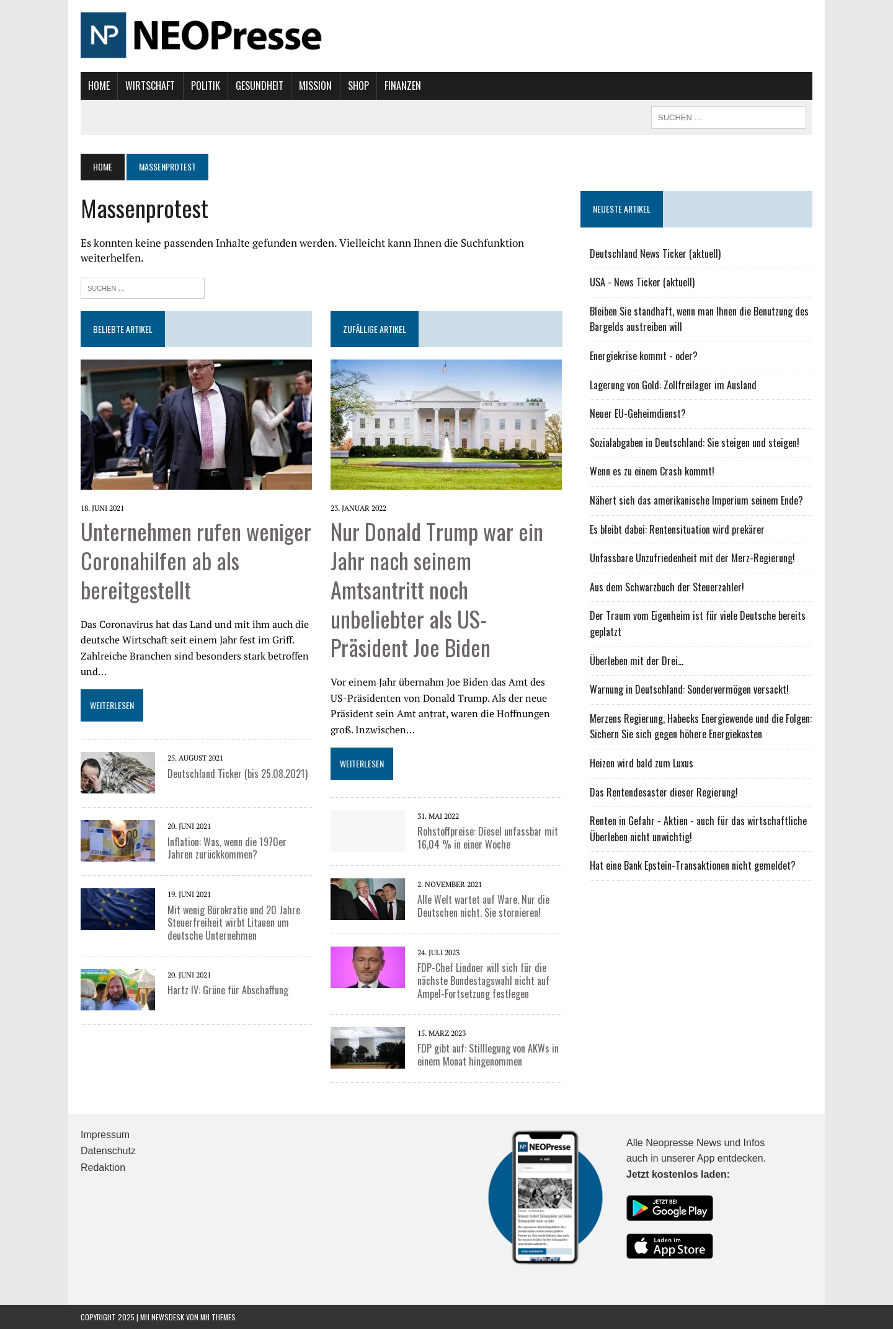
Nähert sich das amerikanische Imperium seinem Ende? (696, 500)
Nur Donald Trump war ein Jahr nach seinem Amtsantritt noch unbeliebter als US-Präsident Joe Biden (437, 588)
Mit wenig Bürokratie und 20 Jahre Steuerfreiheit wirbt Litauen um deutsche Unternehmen (233, 923)
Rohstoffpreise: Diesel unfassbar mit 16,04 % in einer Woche (487, 838)
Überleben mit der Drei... (636, 660)
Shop (358, 85)
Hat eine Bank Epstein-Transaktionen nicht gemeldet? (693, 865)
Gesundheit (259, 85)
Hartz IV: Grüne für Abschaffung (227, 989)
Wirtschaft (150, 85)
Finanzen (402, 85)
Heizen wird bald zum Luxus (641, 763)
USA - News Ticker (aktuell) (642, 282)
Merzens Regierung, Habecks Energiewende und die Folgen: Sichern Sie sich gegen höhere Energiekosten (701, 726)
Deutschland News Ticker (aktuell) (655, 253)
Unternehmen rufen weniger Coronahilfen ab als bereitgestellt (196, 560)
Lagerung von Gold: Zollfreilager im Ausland (673, 385)
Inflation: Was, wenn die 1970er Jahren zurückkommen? (227, 848)
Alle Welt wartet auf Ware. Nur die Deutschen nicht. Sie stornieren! (483, 906)
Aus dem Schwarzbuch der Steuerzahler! (667, 587)
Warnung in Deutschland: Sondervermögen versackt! (689, 689)
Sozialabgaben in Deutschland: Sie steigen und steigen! (694, 442)
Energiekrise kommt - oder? (644, 355)
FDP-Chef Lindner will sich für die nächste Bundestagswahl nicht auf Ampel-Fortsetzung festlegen (483, 980)
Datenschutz (108, 1151)
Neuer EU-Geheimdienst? (638, 413)
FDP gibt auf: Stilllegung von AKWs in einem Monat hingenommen (488, 1055)
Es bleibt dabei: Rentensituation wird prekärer (677, 529)
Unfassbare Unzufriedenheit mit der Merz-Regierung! (692, 557)
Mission (315, 85)
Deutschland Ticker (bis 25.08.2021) (237, 773)
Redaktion (103, 1167)
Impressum (105, 1134)
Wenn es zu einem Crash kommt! (652, 471)
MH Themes (218, 1317)
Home (99, 85)
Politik (205, 85)
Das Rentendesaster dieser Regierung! (664, 792)
